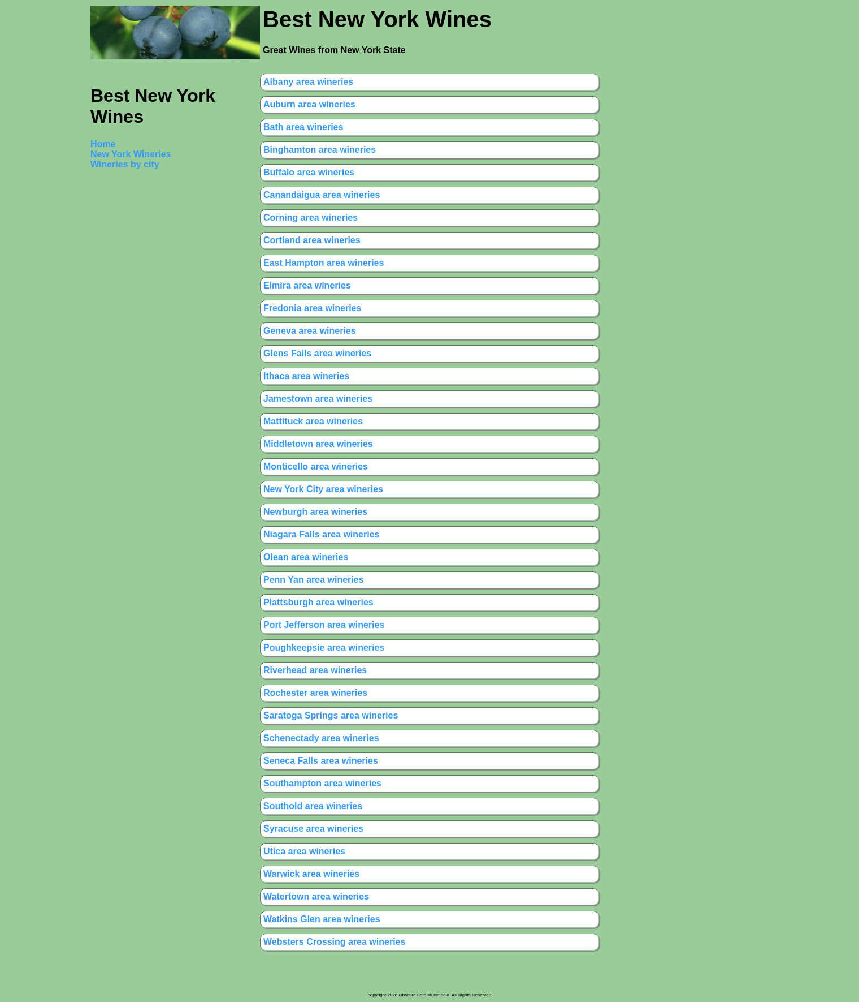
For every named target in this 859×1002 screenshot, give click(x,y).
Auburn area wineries (309, 104)
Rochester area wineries (315, 693)
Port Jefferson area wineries (323, 625)
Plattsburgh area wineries (318, 602)
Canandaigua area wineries (321, 195)
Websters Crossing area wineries (334, 942)
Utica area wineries (304, 851)
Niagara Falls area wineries (321, 534)
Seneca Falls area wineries (320, 761)
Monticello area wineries (315, 466)
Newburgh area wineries (315, 512)
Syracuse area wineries (313, 828)
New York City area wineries (323, 489)
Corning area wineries (310, 217)
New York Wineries (130, 154)
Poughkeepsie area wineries (323, 647)
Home (102, 144)
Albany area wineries (308, 82)
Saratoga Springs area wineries (330, 715)
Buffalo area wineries (308, 172)
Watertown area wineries (316, 896)
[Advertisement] (135, 349)
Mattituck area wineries (313, 421)
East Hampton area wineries (323, 263)
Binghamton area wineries (319, 149)
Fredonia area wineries (312, 308)
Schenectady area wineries (321, 738)
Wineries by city (124, 164)
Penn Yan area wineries (313, 579)
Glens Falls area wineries (317, 353)
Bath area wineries (303, 127)
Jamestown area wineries (317, 398)
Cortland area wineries (312, 240)
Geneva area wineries (309, 331)
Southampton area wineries (322, 783)
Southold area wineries (312, 806)
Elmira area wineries (307, 285)
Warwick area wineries (311, 874)
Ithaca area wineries (306, 376)
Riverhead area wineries (315, 670)
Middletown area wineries (318, 444)
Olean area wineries (305, 557)
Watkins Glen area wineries (321, 919)
